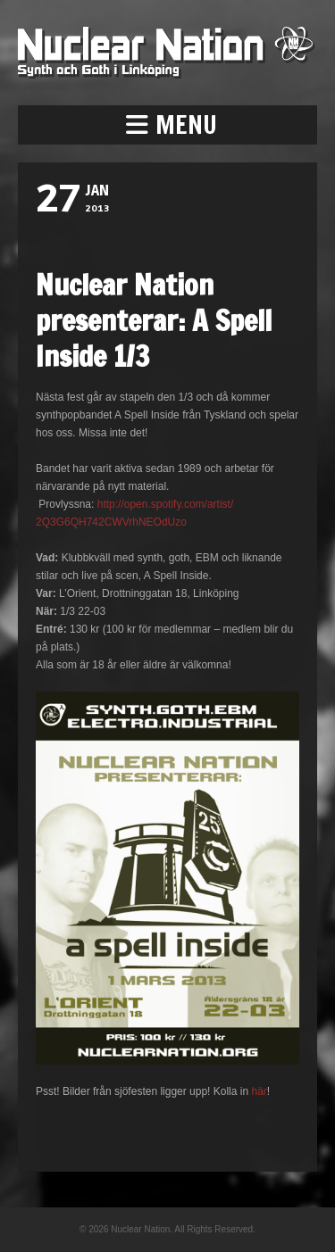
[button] (167, 125)
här (258, 1091)
